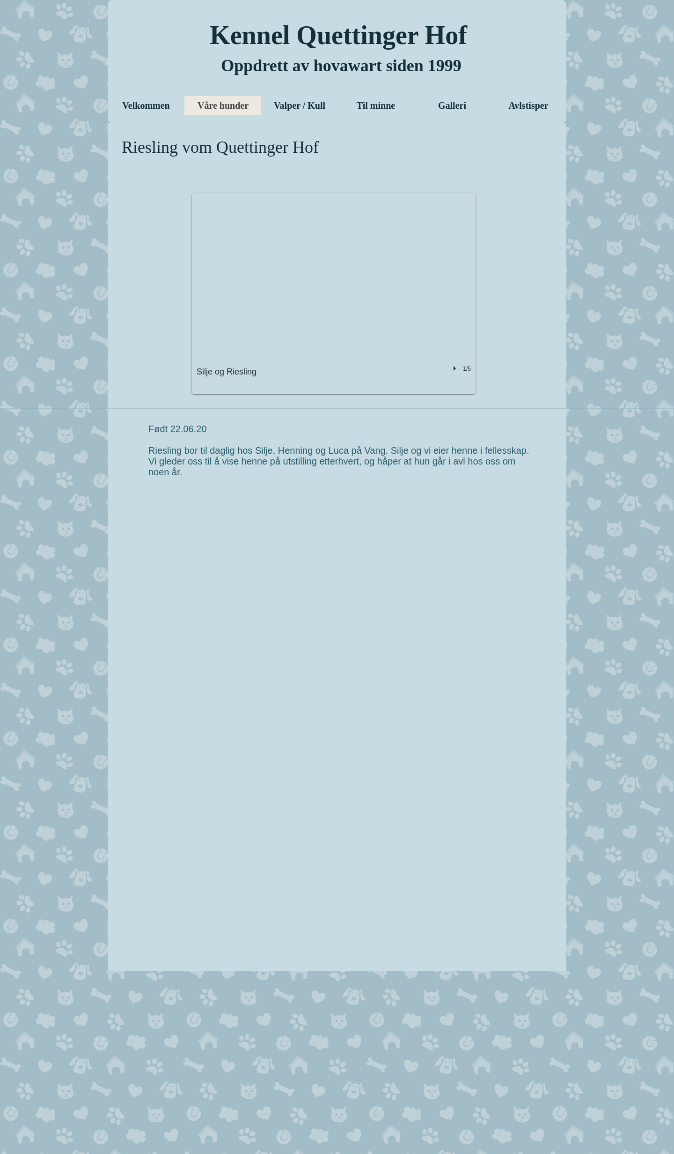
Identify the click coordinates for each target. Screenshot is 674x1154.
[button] (334, 293)
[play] (456, 368)
